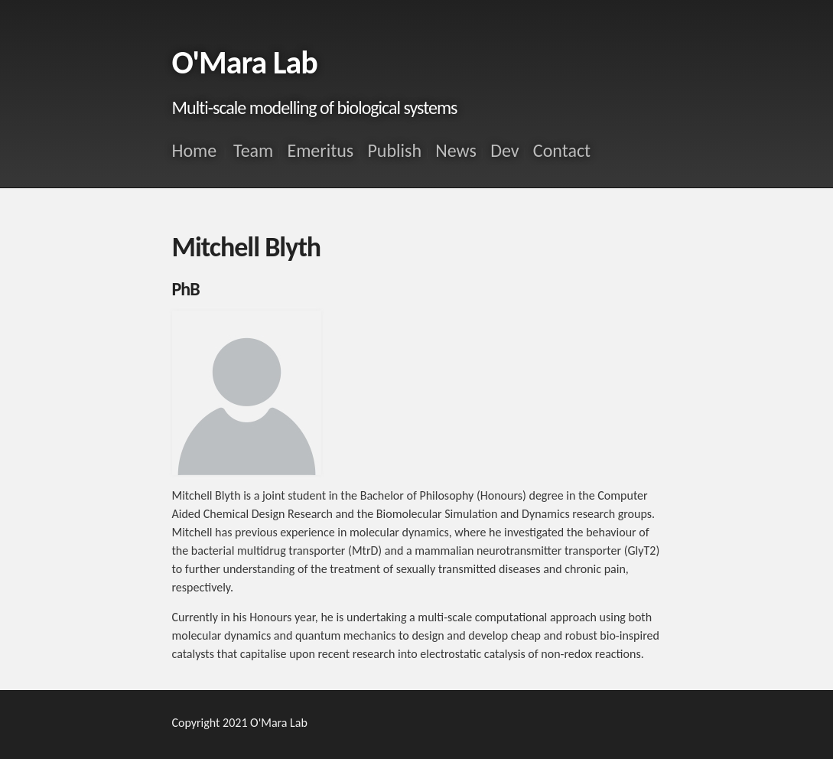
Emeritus (320, 150)
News (456, 150)
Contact (562, 150)
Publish (394, 150)
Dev (504, 150)
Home (194, 150)
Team (253, 150)
